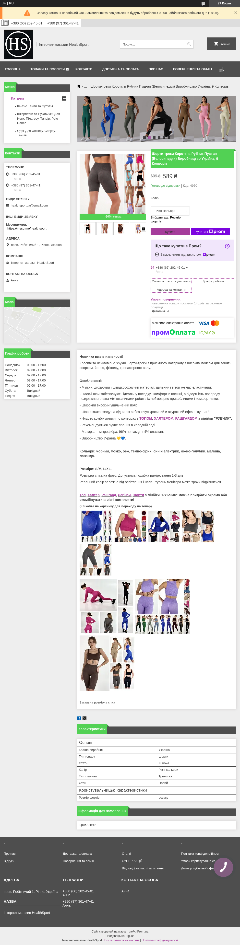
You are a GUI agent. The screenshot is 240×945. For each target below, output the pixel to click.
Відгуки (9, 861)
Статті (126, 853)
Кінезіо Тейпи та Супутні (35, 106)
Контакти (84, 69)
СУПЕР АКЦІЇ (132, 861)
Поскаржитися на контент (121, 940)
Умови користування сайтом (202, 861)
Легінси (124, 495)
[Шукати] (189, 44)
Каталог (17, 98)
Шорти (138, 495)
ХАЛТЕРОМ (163, 418)
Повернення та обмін (192, 69)
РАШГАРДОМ (186, 418)
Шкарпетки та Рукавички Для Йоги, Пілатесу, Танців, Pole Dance (38, 118)
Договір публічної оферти (199, 868)
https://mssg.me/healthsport (27, 228)
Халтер (93, 495)
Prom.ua (142, 931)
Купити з (210, 232)
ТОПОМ (145, 418)
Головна (13, 69)
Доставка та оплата (120, 69)
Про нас (156, 69)
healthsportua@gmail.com (29, 205)
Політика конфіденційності (200, 853)
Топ (83, 495)
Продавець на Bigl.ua (120, 936)
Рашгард (108, 495)
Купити (170, 232)
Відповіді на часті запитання (143, 868)
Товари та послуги (47, 69)
